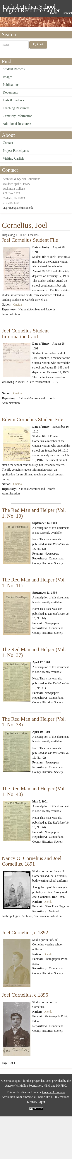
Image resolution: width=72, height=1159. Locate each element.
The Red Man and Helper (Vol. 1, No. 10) (34, 513)
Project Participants (16, 151)
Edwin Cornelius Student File (32, 419)
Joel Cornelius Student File (30, 240)
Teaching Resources (16, 108)
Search (38, 44)
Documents (10, 92)
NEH (47, 1085)
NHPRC (61, 1085)
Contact (8, 143)
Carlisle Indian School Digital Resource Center (31, 7)
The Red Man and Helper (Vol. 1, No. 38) (34, 722)
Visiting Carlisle (13, 158)
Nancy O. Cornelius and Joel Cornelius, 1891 (31, 861)
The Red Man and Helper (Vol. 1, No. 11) (34, 582)
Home (53, 13)
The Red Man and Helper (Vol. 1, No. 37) (34, 652)
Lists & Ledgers (13, 100)
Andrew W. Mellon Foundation (23, 1085)
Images (7, 77)
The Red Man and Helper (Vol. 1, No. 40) (34, 791)
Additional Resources (17, 124)
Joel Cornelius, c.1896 (25, 995)
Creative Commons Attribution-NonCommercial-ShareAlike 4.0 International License (36, 1096)
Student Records (14, 69)
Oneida (17, 304)
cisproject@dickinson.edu (18, 207)
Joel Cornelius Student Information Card (25, 333)
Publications (11, 85)
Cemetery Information (17, 116)
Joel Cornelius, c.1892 (25, 932)
